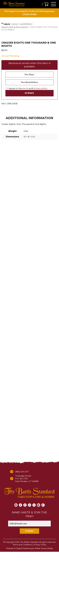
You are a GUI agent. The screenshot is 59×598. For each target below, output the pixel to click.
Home (14, 24)
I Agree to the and (26, 135)
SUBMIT (29, 577)
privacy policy (41, 135)
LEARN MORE (29, 14)
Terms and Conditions (22, 591)
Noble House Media (44, 595)
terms (25, 135)
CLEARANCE (25, 24)
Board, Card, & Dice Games (14, 27)
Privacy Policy (40, 591)
